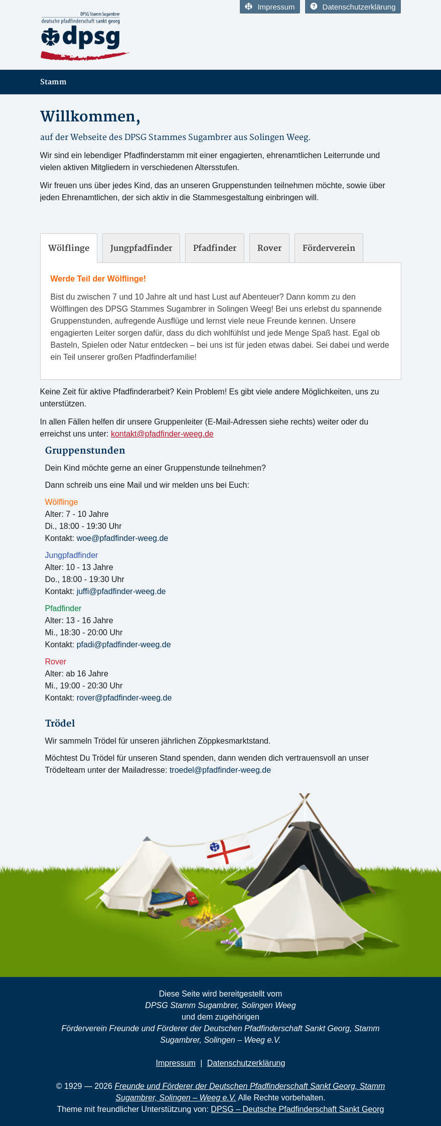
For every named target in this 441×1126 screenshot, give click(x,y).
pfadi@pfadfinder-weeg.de (124, 644)
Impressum (270, 7)
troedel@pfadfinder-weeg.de (220, 770)
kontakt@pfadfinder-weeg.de (162, 434)
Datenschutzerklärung (353, 7)
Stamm (53, 82)
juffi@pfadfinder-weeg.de (121, 591)
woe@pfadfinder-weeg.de (123, 538)
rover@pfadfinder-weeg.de (124, 697)
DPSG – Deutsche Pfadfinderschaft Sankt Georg (297, 1109)
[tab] (68, 248)
